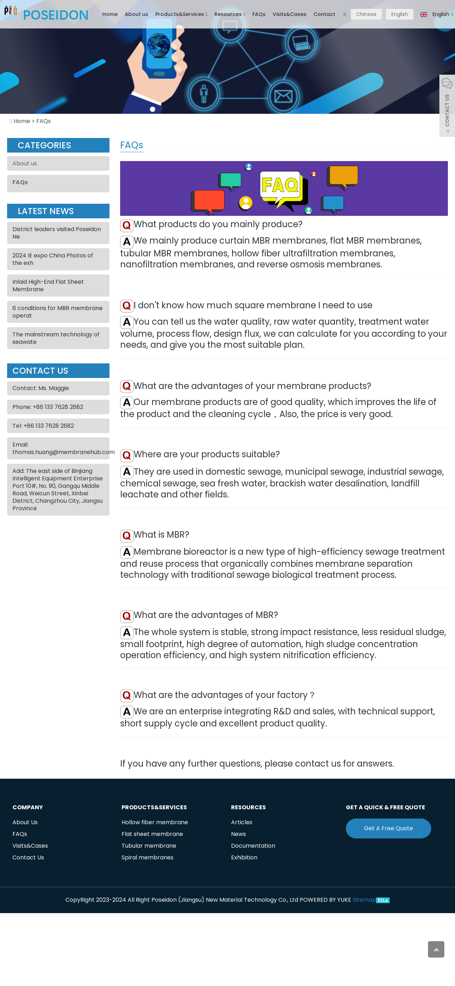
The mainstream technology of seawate (56, 338)
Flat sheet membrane (152, 834)
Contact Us (28, 857)
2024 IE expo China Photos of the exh (52, 259)
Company (27, 807)
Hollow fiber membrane (155, 822)
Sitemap (364, 900)
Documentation (253, 846)
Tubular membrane (149, 846)
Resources (229, 14)
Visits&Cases (289, 14)
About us (136, 14)
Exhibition (244, 857)
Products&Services (181, 14)
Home (110, 14)
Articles (241, 822)
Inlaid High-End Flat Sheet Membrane (48, 285)
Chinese (366, 14)
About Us (25, 822)
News (238, 834)
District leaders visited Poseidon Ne (56, 233)
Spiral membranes (147, 857)
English (399, 14)
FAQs (259, 14)
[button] (206, 14)
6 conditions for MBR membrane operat (57, 312)
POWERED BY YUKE (326, 900)
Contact (324, 14)
